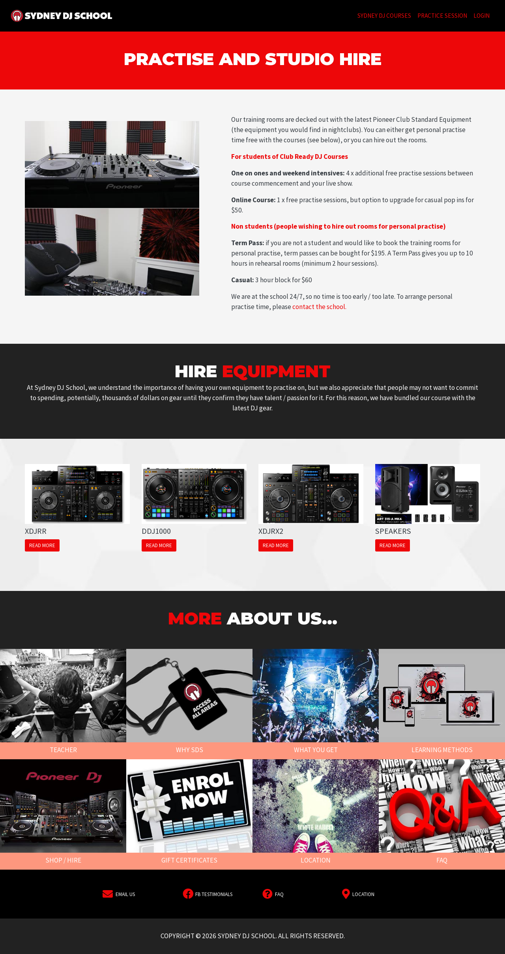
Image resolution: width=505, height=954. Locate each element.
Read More (42, 545)
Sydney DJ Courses (385, 15)
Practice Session (442, 15)
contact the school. (319, 306)
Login (481, 15)
